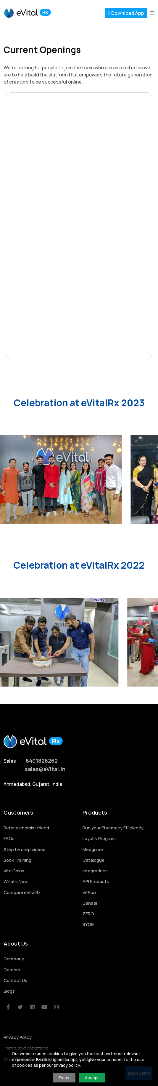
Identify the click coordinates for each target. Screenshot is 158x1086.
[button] (152, 13)
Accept (92, 1077)
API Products (96, 881)
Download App (126, 13)
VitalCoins (14, 871)
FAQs (9, 838)
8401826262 (42, 761)
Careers (12, 970)
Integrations (95, 871)
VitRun (89, 892)
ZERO (88, 914)
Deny (64, 1077)
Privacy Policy (18, 1037)
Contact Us (15, 980)
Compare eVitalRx (22, 892)
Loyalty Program (99, 838)
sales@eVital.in (45, 768)
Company (14, 959)
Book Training (17, 860)
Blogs (9, 991)
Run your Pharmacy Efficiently (113, 828)
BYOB (88, 924)
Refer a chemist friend (26, 828)
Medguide (93, 849)
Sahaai (90, 903)
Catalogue (93, 860)
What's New (16, 881)
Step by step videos (24, 849)
